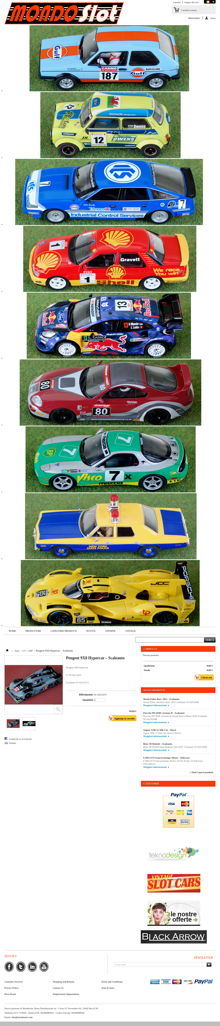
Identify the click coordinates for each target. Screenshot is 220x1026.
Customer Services (13, 981)
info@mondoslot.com (22, 1017)
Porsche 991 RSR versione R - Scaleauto (164, 713)
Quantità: (88, 699)
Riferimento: (86, 694)
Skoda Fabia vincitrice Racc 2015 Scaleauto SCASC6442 (171, 702)
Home (12, 631)
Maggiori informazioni (155, 705)
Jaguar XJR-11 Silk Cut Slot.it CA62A (162, 733)
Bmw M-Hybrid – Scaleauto (157, 743)
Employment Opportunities (66, 994)
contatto (176, 2)
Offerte (110, 631)
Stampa (12, 743)
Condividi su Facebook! (20, 739)
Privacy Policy (11, 988)
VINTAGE (130, 631)
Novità (90, 631)
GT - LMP (27, 650)
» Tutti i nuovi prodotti (201, 772)
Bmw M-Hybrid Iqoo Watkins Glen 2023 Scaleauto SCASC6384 (175, 747)
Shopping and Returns (63, 981)
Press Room (10, 994)
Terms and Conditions (112, 981)
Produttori (33, 631)
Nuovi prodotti (154, 690)
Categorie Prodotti (64, 631)
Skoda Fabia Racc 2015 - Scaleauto (161, 699)
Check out (204, 677)
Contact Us (58, 988)
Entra (213, 18)
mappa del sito (191, 2)
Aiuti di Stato (107, 988)
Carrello (189, 10)
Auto (17, 650)
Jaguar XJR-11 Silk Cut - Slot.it (159, 730)
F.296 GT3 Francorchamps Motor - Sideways (166, 757)
